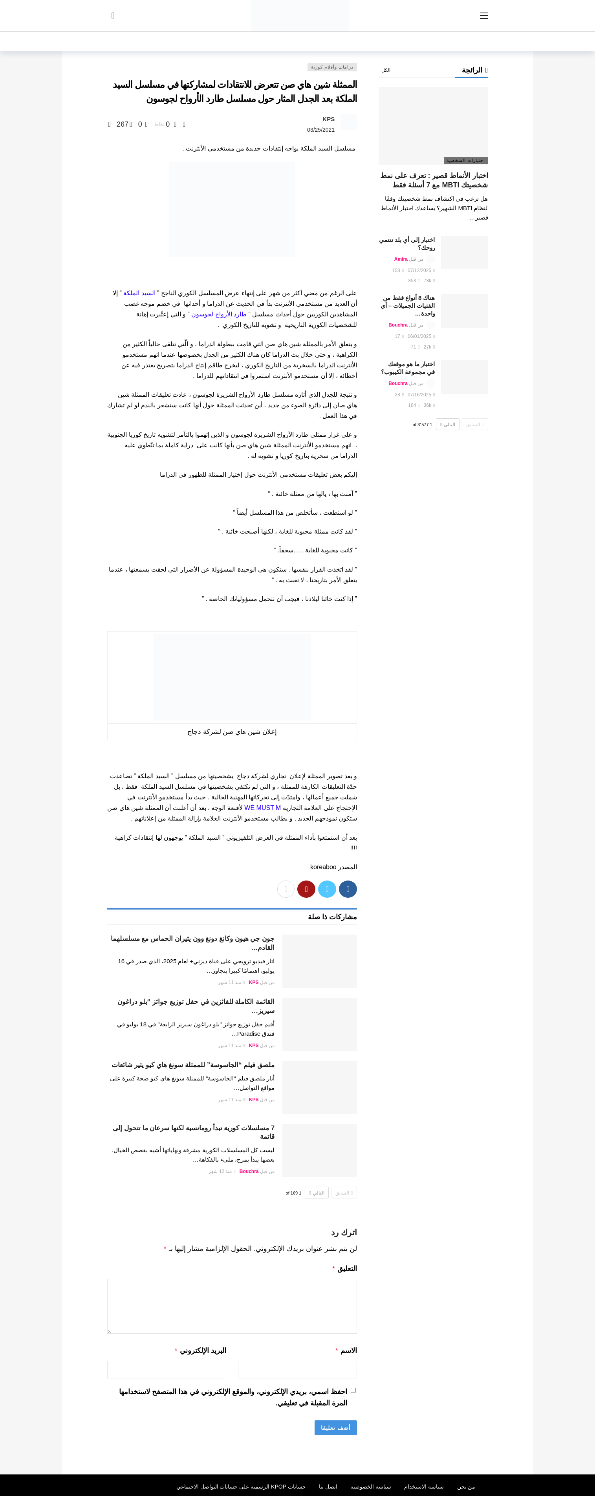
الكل (385, 70)
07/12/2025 (421, 270)
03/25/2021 (321, 130)
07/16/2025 (421, 395)
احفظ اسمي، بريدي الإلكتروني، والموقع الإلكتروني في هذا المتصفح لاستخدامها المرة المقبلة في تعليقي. (233, 1395)
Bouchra (249, 1171)
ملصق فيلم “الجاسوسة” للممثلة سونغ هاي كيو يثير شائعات (193, 1065)
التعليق (344, 1268)
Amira (401, 259)
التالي (316, 1193)
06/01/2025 (421, 336)
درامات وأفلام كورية (332, 67)
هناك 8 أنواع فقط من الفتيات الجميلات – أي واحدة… (408, 305)
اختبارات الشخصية (466, 160)
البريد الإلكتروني (200, 1349)
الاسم (346, 1349)
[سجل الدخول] (113, 16)
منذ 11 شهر (231, 982)
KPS (328, 119)
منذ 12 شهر (222, 1171)
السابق (344, 1193)
